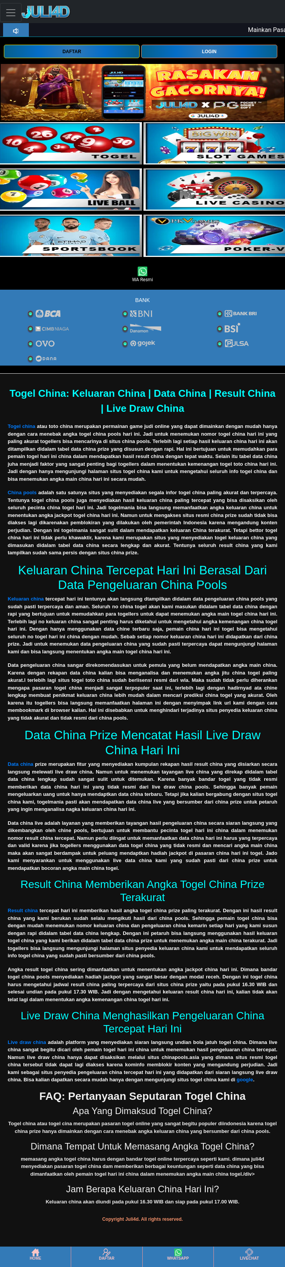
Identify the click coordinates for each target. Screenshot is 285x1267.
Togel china (21, 426)
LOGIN (209, 51)
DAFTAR (71, 51)
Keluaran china (26, 599)
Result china (23, 910)
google (245, 1079)
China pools (22, 492)
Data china (20, 764)
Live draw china (27, 1042)
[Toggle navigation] (11, 12)
